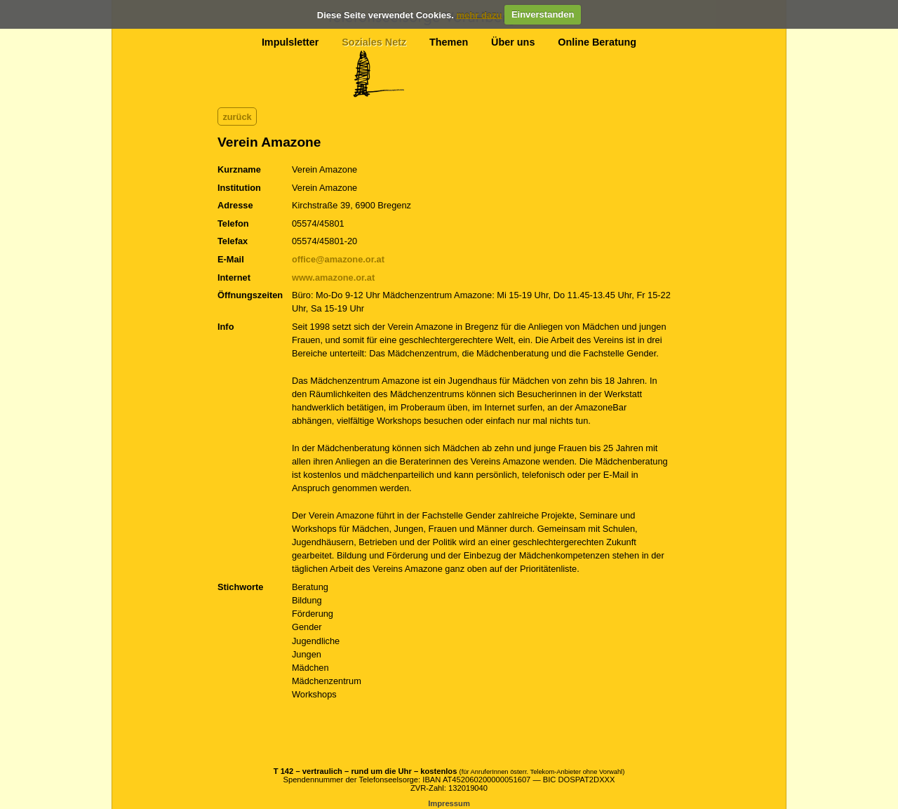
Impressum (449, 803)
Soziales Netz (374, 42)
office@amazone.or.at (338, 259)
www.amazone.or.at (333, 277)
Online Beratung (597, 42)
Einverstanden (543, 14)
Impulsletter (290, 42)
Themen (448, 42)
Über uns (513, 42)
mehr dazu (479, 14)
